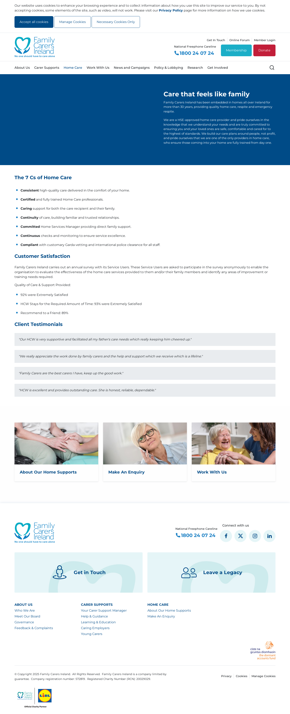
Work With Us (98, 68)
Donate (264, 50)
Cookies (241, 676)
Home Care (73, 68)
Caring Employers (95, 628)
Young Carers (91, 634)
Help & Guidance (94, 616)
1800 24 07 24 (194, 53)
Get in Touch (79, 572)
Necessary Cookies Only (116, 22)
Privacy (226, 676)
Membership (236, 50)
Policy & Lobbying (168, 68)
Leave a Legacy (211, 572)
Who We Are (24, 610)
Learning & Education (98, 622)
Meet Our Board (27, 616)
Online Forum (239, 40)
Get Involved (217, 68)
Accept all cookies (34, 22)
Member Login (265, 40)
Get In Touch (216, 40)
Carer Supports (46, 68)
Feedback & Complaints (33, 628)
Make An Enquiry (161, 616)
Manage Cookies (72, 22)
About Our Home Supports (169, 610)
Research (195, 68)
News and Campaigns (132, 68)
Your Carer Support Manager (104, 610)
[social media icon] (226, 536)
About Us (22, 68)
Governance (24, 622)
